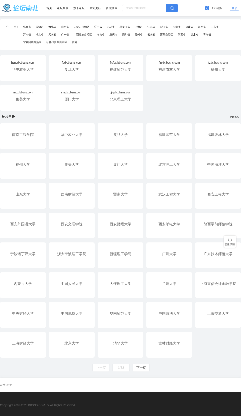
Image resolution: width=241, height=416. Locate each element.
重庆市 (113, 34)
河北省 (52, 26)
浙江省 (164, 26)
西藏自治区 (166, 34)
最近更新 (95, 8)
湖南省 (52, 34)
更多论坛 (235, 117)
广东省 (65, 34)
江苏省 (151, 26)
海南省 (101, 34)
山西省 (65, 26)
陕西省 (182, 34)
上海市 (139, 26)
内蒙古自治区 (81, 26)
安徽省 (177, 26)
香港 (74, 42)
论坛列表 (62, 8)
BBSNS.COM (36, 405)
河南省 (27, 34)
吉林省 (111, 26)
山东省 (215, 26)
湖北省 (40, 34)
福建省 (189, 26)
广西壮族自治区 (83, 34)
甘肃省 (194, 34)
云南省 (151, 34)
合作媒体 (111, 8)
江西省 (202, 26)
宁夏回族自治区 (32, 42)
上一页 (101, 367)
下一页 (141, 367)
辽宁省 (98, 26)
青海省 (207, 34)
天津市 (40, 26)
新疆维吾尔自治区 (56, 42)
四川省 (126, 34)
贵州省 (139, 34)
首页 (49, 8)
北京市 (27, 26)
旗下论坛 (79, 8)
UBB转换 (213, 8)
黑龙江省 (124, 26)
